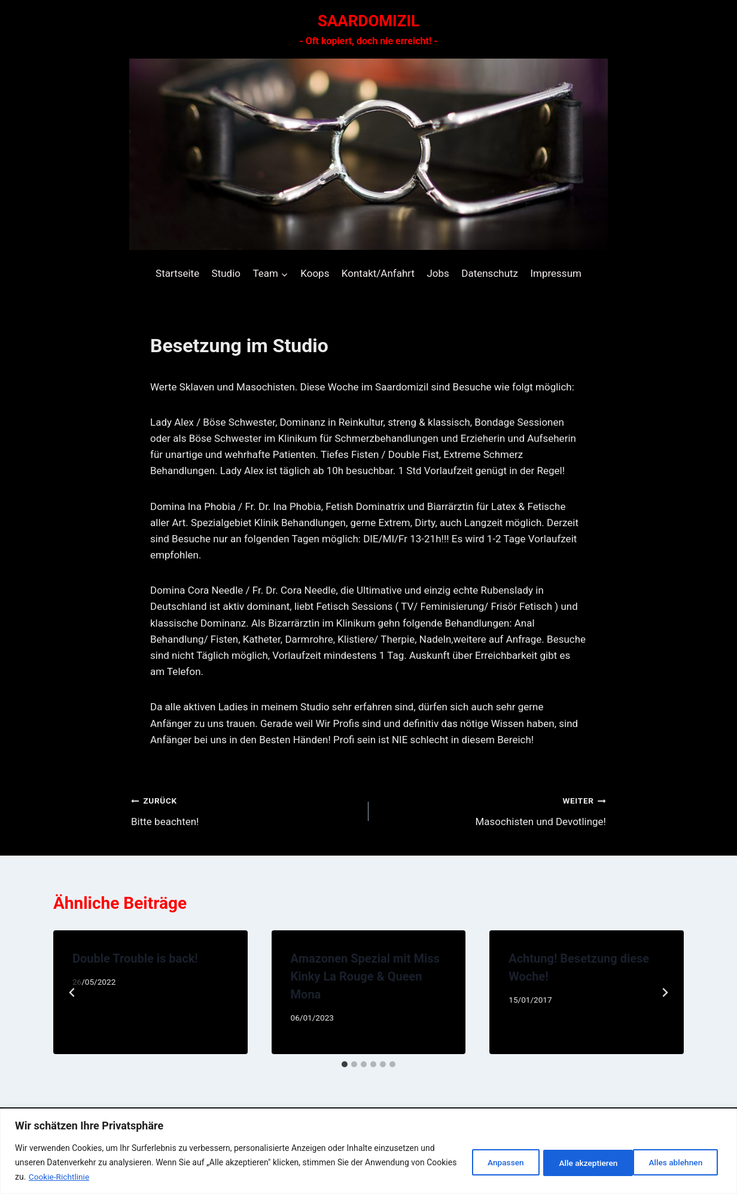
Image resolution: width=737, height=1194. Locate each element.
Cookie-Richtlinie (92, 1176)
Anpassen (492, 1162)
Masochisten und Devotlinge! (492, 809)
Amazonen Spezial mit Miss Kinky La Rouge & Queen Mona (365, 976)
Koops (314, 273)
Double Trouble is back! (135, 958)
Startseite (177, 273)
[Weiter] (664, 992)
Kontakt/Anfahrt (378, 273)
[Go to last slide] (72, 992)
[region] (368, 1151)
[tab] (345, 1064)
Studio (226, 273)
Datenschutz (489, 273)
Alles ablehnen (577, 1162)
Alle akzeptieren (675, 1162)
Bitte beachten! (244, 809)
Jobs (438, 273)
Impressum (555, 273)
